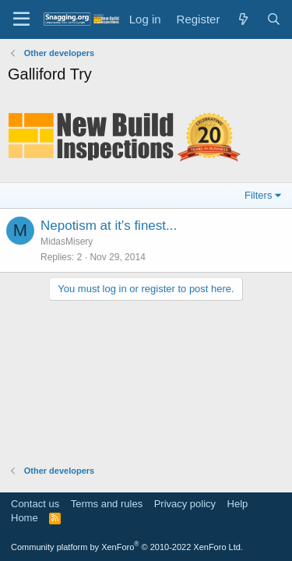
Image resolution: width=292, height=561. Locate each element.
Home (24, 518)
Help (237, 504)
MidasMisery (66, 241)
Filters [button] (258, 195)
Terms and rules (106, 504)
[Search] (274, 19)
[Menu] (21, 19)
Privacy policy (185, 504)
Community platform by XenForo (127, 547)
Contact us (35, 504)
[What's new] (242, 19)
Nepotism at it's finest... (108, 225)
